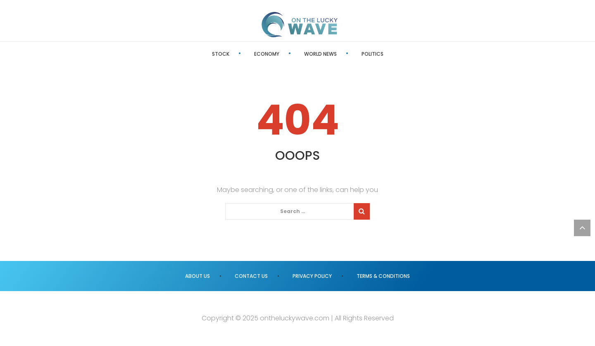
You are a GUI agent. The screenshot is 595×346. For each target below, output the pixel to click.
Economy (266, 53)
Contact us (251, 276)
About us (197, 276)
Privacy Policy (312, 276)
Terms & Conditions (383, 276)
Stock (220, 53)
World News (320, 53)
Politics (372, 53)
